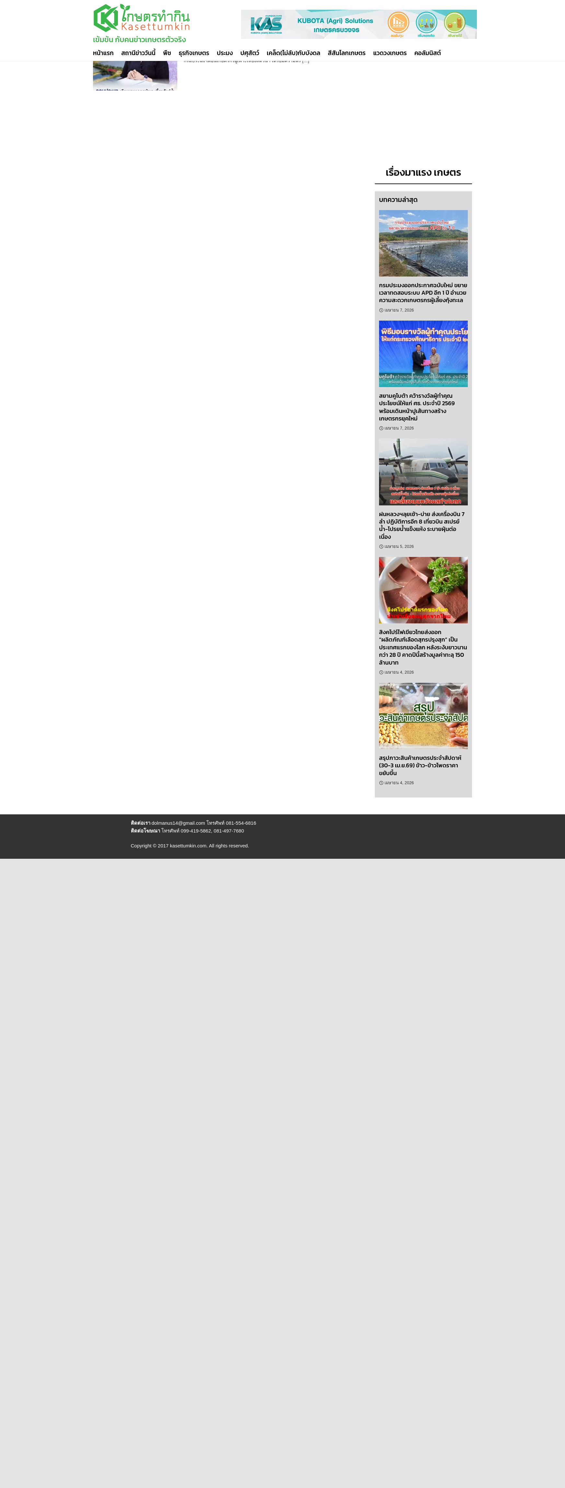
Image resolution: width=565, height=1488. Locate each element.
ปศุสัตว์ (249, 53)
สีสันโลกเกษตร (347, 53)
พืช (167, 53)
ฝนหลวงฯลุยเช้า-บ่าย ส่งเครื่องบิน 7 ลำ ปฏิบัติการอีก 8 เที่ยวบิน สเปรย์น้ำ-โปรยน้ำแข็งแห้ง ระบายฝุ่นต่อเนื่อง (422, 525)
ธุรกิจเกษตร (194, 53)
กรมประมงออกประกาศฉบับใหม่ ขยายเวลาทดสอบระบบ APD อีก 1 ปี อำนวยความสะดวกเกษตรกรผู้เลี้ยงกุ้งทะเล (423, 293)
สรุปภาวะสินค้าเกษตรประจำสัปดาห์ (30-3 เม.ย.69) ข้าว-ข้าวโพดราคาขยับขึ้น (420, 765)
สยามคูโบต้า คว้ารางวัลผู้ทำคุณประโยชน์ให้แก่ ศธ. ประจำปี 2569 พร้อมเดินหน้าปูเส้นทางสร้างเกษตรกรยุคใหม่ (417, 407)
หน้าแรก (103, 53)
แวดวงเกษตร (390, 53)
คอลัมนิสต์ (427, 53)
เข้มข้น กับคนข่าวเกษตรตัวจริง (139, 39)
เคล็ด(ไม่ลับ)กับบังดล (293, 53)
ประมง (225, 53)
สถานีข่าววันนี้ (138, 53)
